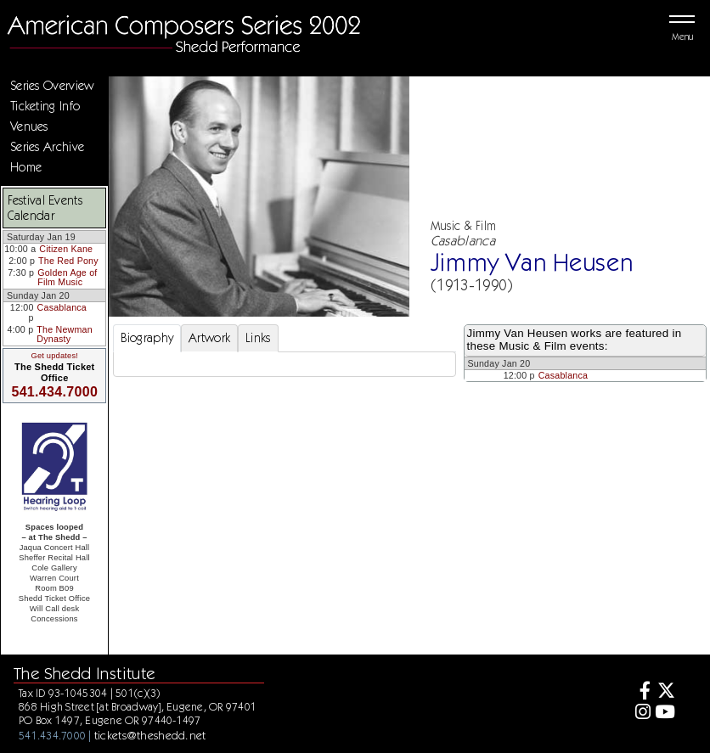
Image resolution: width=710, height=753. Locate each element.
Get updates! (54, 355)
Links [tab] (257, 338)
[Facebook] (640, 692)
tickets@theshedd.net (150, 735)
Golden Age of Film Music (67, 277)
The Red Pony (68, 261)
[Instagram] (640, 713)
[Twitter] (665, 692)
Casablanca (62, 307)
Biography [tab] (147, 338)
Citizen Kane (66, 249)
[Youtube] (665, 713)
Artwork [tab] (209, 338)
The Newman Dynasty (65, 334)
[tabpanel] (284, 364)
